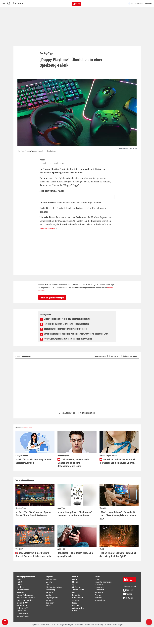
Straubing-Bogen (51, 579)
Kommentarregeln (22, 590)
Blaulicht (75, 582)
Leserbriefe (20, 592)
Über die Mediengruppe (24, 595)
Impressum (35, 625)
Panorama (76, 606)
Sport (74, 585)
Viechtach (49, 592)
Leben (74, 603)
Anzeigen (98, 595)
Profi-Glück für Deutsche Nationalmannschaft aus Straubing (68, 339)
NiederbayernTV (22, 608)
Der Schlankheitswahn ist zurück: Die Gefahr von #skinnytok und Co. (118, 461)
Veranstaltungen (100, 600)
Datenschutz (45, 625)
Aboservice (99, 585)
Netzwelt (75, 611)
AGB (53, 625)
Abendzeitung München (24, 600)
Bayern (74, 579)
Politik (74, 592)
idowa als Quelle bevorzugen (52, 298)
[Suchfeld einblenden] (8, 3)
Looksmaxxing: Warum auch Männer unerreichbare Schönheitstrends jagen (73, 463)
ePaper (97, 579)
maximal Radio (21, 606)
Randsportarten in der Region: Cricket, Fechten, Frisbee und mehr (33, 555)
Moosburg (49, 600)
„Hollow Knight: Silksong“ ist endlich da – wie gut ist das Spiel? (118, 555)
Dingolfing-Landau (52, 598)
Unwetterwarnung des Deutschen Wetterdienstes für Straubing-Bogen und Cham (76, 334)
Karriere (19, 585)
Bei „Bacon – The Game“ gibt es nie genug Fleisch (75, 555)
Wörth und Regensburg (54, 587)
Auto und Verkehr (78, 608)
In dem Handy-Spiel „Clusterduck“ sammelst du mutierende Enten (74, 514)
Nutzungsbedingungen (65, 625)
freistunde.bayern (48, 228)
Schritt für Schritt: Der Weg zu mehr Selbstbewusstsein (33, 461)
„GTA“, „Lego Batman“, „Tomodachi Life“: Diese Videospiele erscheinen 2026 (118, 515)
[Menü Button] (3, 3)
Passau (48, 606)
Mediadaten (79, 625)
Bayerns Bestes (21, 611)
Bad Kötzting (50, 590)
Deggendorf (50, 603)
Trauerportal (99, 592)
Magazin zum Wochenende (25, 598)
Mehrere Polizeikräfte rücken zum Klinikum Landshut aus (67, 319)
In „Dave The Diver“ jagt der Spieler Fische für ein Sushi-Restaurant (33, 514)
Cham (48, 585)
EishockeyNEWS (22, 603)
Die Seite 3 (76, 587)
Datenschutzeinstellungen (114, 625)
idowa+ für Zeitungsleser (103, 582)
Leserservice (99, 587)
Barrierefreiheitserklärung (94, 625)
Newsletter (20, 587)
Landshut (49, 582)
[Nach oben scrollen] (149, 622)
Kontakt (19, 582)
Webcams (98, 598)
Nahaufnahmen (77, 598)
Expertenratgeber (22, 613)
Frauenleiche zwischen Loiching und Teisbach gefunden (66, 324)
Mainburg (49, 595)
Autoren (19, 579)
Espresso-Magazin (22, 616)
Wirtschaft (75, 600)
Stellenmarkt (99, 590)
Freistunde (17, 3)
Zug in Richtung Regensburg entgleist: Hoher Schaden (65, 329)
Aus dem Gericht (78, 590)
